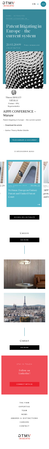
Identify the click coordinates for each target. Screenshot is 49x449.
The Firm (25, 403)
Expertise (24, 407)
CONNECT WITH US (24, 385)
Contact (25, 426)
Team (24, 410)
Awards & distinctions (24, 418)
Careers (24, 422)
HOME (9, 16)
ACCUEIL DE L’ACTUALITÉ (24, 218)
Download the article (13, 125)
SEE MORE (24, 348)
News (24, 414)
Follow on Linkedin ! (24, 373)
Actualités (19, 16)
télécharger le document (24, 140)
